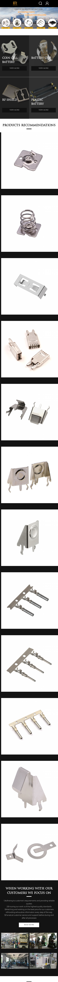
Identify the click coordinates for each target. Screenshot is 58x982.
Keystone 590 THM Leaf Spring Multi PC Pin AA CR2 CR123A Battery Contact (29, 820)
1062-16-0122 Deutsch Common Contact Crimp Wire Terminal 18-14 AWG (29, 632)
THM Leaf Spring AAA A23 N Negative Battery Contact (30, 443)
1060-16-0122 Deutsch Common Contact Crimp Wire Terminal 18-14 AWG (29, 694)
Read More (29, 925)
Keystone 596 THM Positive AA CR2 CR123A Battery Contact (29, 569)
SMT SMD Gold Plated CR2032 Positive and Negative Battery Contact (29, 883)
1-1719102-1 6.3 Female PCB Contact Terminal (29, 380)
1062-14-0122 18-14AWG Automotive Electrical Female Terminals (29, 757)
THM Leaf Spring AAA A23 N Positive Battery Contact (29, 506)
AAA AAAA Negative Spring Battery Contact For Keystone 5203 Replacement (29, 255)
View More (14, 68)
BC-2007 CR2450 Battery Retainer (29, 317)
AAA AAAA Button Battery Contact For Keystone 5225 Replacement (29, 192)
